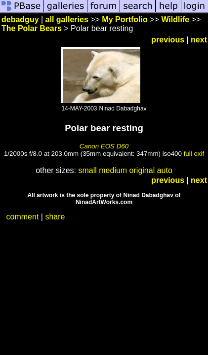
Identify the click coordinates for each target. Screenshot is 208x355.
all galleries (66, 19)
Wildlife (175, 19)
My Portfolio (124, 19)
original (142, 170)
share (55, 217)
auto (164, 170)
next (199, 40)
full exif (194, 153)
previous (167, 40)
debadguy (20, 19)
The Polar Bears (31, 28)
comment (22, 217)
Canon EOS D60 (104, 146)
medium (113, 170)
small (87, 170)
